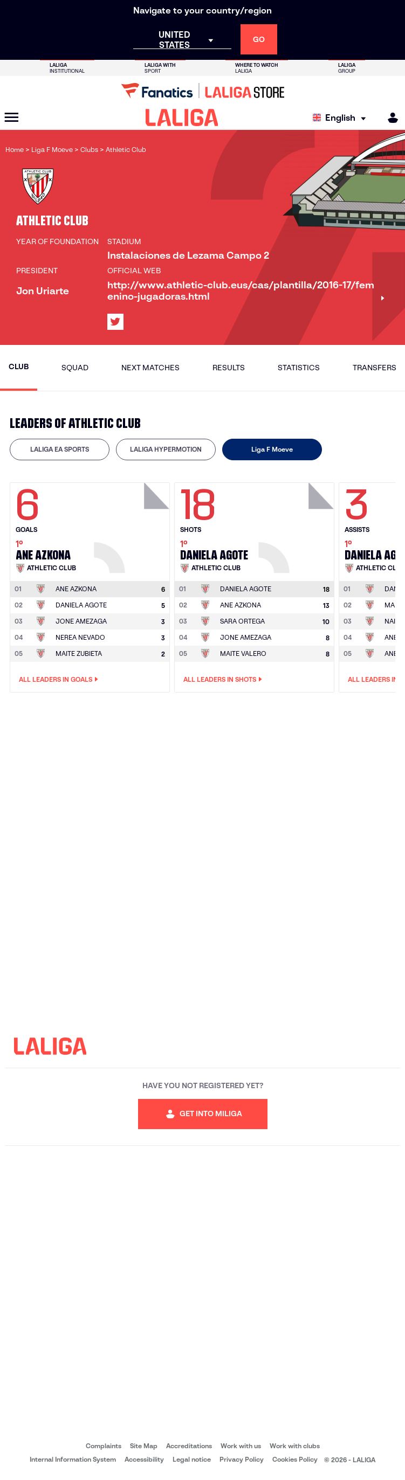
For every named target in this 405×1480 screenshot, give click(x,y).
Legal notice (192, 1459)
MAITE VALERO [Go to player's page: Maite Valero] (243, 653)
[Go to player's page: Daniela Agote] (298, 525)
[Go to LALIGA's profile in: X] (115, 322)
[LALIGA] (182, 117)
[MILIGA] (389, 118)
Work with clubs (295, 1445)
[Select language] (342, 117)
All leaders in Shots (222, 679)
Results (228, 367)
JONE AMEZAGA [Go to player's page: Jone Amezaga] (81, 621)
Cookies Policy (295, 1459)
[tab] (59, 449)
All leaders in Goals (58, 679)
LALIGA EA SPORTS (59, 449)
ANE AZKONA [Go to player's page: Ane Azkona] (240, 604)
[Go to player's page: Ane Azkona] (133, 525)
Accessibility (144, 1459)
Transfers (374, 367)
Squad (74, 367)
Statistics (299, 367)
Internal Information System (73, 1459)
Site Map (143, 1445)
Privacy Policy (241, 1459)
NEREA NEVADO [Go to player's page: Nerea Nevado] (80, 637)
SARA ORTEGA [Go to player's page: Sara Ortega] (242, 621)
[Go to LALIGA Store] (202, 90)
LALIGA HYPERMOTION (166, 449)
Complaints (103, 1445)
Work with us (241, 1445)
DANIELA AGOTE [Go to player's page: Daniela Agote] (81, 604)
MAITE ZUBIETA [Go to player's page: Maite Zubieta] (79, 653)
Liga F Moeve (272, 449)
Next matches (150, 367)
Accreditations (189, 1445)
